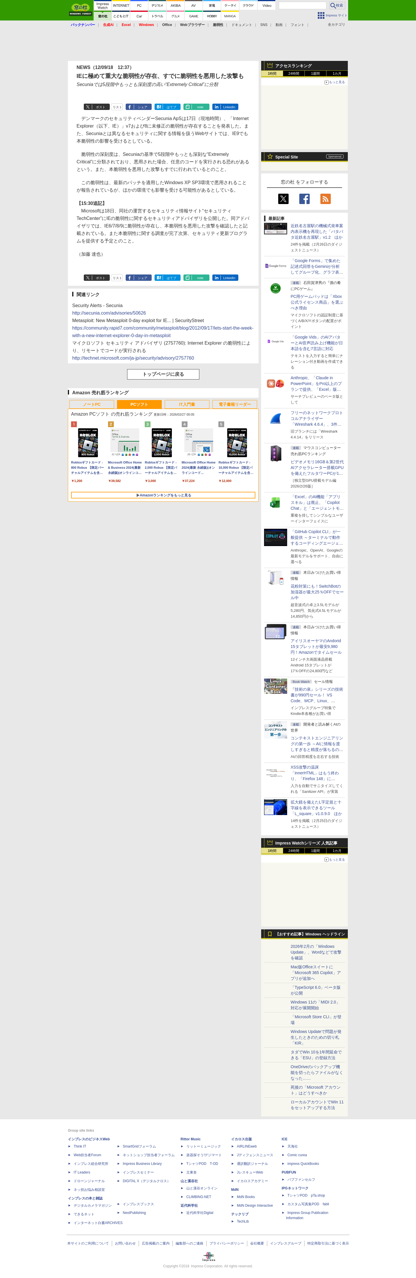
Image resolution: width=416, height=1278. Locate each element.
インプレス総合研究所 (91, 1164)
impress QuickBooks (303, 1164)
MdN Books (246, 1197)
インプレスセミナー (138, 1172)
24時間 (293, 74)
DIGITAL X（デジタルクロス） (146, 1181)
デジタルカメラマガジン (93, 1206)
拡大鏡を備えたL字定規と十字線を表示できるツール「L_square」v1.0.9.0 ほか (316, 808)
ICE (284, 1139)
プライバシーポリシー (226, 1243)
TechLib (243, 1221)
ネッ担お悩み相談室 (89, 1190)
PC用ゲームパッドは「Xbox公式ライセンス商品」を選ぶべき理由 (317, 302)
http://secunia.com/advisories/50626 (109, 313)
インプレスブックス (138, 1204)
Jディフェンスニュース (255, 1155)
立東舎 (191, 1172)
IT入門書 (187, 404)
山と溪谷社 (189, 1181)
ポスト (100, 107)
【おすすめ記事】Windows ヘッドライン (310, 934)
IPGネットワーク (295, 1188)
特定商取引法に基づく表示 (328, 1243)
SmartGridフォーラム (139, 1146)
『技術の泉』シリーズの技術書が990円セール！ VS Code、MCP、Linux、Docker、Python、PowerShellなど (317, 701)
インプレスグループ (285, 1243)
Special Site (286, 157)
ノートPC (92, 404)
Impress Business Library (142, 1164)
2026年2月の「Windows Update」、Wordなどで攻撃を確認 (316, 952)
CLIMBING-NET (198, 1197)
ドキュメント (241, 25)
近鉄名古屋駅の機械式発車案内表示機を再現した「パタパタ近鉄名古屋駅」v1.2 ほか (317, 231)
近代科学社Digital (199, 1213)
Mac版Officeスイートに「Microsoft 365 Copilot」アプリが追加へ (316, 973)
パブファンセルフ (301, 1180)
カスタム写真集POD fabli (308, 1204)
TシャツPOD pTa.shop (306, 1195)
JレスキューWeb (250, 1172)
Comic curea (297, 1155)
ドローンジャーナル (89, 1181)
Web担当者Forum (87, 1155)
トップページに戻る (163, 374)
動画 (279, 25)
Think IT (80, 1146)
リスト (117, 107)
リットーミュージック (203, 1146)
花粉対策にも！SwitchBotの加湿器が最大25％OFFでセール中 (317, 592)
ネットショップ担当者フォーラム (149, 1155)
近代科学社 (189, 1206)
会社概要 (257, 1243)
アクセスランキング (293, 65)
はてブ (171, 107)
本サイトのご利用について (88, 1243)
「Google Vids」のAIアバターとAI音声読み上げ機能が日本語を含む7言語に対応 (317, 343)
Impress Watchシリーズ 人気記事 (306, 843)
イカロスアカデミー (252, 1181)
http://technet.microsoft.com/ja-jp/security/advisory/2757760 (133, 358)
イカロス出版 (241, 1139)
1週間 (315, 74)
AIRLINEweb (247, 1146)
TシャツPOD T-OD (202, 1164)
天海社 (292, 1146)
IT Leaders (82, 1172)
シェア (142, 107)
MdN (235, 1190)
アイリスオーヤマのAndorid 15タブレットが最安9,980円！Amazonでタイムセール (316, 646)
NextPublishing (134, 1213)
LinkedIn (229, 107)
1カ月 (337, 74)
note (200, 107)
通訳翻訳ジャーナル (252, 1164)
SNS (264, 25)
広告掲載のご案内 (156, 1243)
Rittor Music (190, 1139)
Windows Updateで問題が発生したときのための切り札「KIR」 (316, 1037)
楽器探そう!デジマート (204, 1155)
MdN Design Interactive (255, 1206)
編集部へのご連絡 (189, 1243)
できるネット (84, 1214)
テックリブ (239, 1214)
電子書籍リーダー (235, 404)
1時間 (272, 74)
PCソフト (139, 404)
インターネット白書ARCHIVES (98, 1223)
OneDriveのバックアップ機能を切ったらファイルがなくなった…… (317, 1072)
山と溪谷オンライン (202, 1188)
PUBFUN (289, 1172)
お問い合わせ (125, 1243)
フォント (297, 25)
